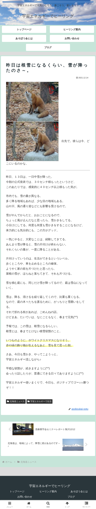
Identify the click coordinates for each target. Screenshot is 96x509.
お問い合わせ (24, 496)
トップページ (17, 491)
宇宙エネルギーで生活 (39, 401)
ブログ (71, 496)
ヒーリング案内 (48, 491)
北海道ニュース (16, 401)
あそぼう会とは (79, 491)
